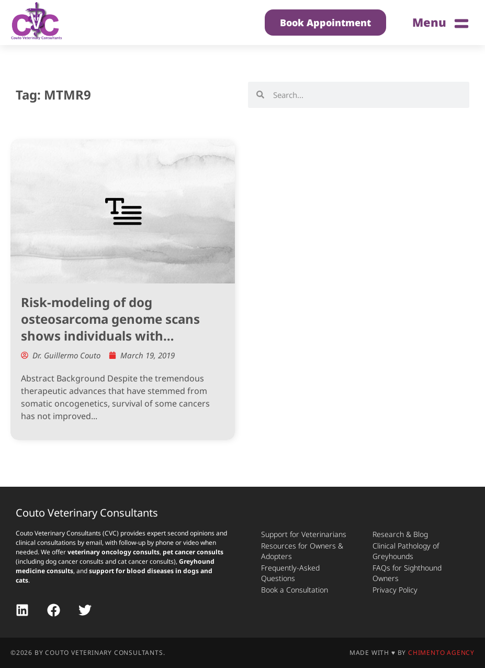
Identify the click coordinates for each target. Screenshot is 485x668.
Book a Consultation (294, 590)
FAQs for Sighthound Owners (407, 573)
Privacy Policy (395, 590)
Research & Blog (400, 534)
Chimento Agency (441, 652)
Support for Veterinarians (303, 534)
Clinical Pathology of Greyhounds (406, 551)
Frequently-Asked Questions (290, 573)
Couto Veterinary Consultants (87, 513)
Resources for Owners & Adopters (302, 551)
